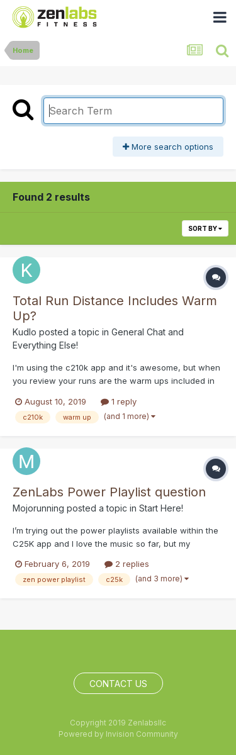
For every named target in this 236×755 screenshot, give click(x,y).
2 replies (126, 564)
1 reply (119, 401)
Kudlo (25, 332)
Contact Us (118, 683)
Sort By (205, 228)
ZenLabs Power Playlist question (109, 492)
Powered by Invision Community (118, 734)
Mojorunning (38, 508)
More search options (168, 147)
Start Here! (161, 508)
